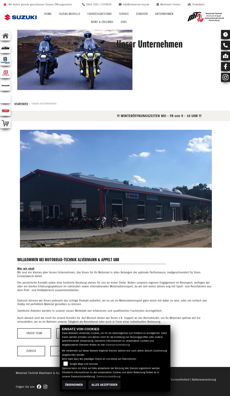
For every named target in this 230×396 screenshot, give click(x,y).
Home (48, 14)
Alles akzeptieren (104, 384)
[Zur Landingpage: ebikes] (5, 98)
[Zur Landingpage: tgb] (5, 110)
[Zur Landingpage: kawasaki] (5, 85)
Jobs (124, 22)
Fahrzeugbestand (100, 14)
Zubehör (142, 14)
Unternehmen (164, 14)
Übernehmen (74, 384)
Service (124, 14)
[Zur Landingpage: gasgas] (5, 73)
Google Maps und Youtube (84, 363)
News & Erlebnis (102, 22)
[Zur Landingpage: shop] (5, 123)
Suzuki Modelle (69, 14)
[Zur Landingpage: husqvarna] (5, 60)
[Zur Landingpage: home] (5, 35)
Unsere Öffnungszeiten (58, 4)
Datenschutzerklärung (118, 344)
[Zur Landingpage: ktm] (5, 47)
